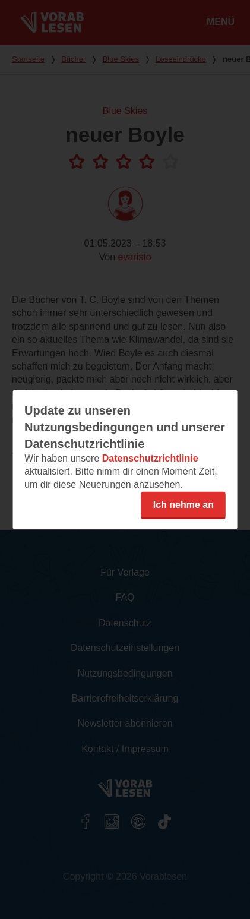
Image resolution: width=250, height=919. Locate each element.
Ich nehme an (183, 504)
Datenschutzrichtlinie (150, 458)
